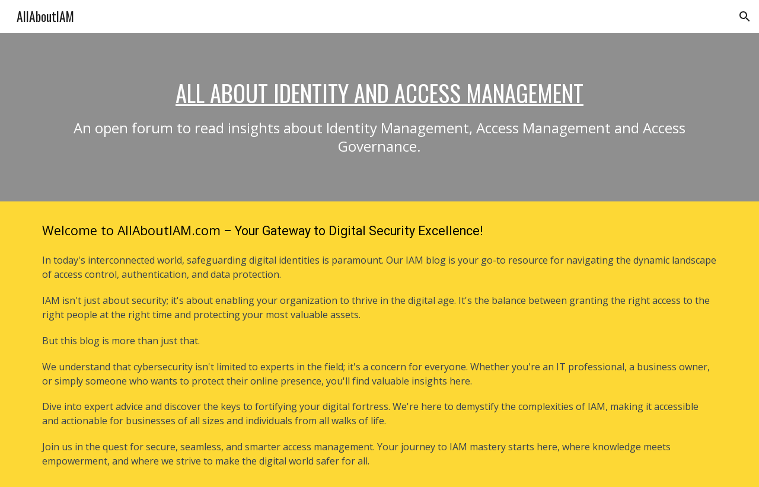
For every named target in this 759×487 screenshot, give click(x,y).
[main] (379, 117)
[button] (745, 16)
